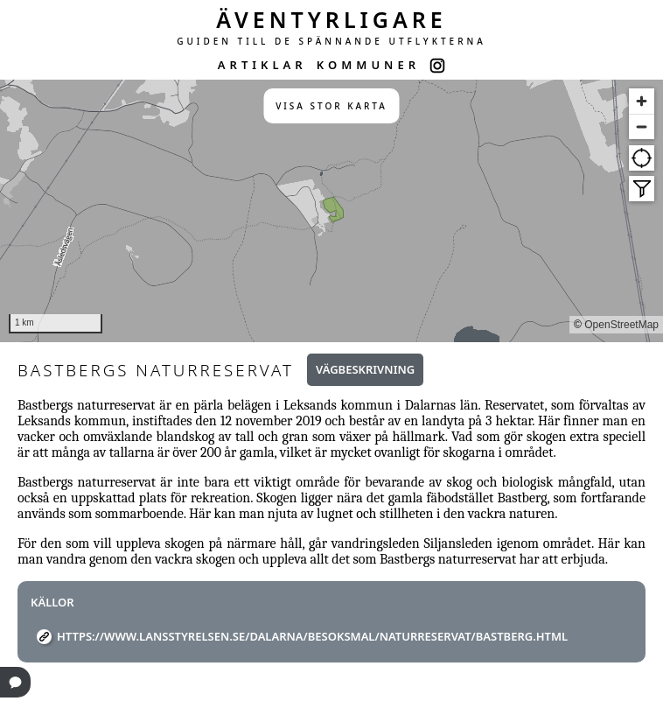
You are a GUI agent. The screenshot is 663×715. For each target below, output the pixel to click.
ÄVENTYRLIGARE (331, 19)
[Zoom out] (641, 126)
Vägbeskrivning (365, 369)
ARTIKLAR (262, 65)
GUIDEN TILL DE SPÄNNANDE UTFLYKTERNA (331, 41)
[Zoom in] (641, 101)
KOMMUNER (368, 65)
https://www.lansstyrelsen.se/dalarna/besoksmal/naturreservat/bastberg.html (312, 636)
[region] (331, 211)
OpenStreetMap (621, 325)
